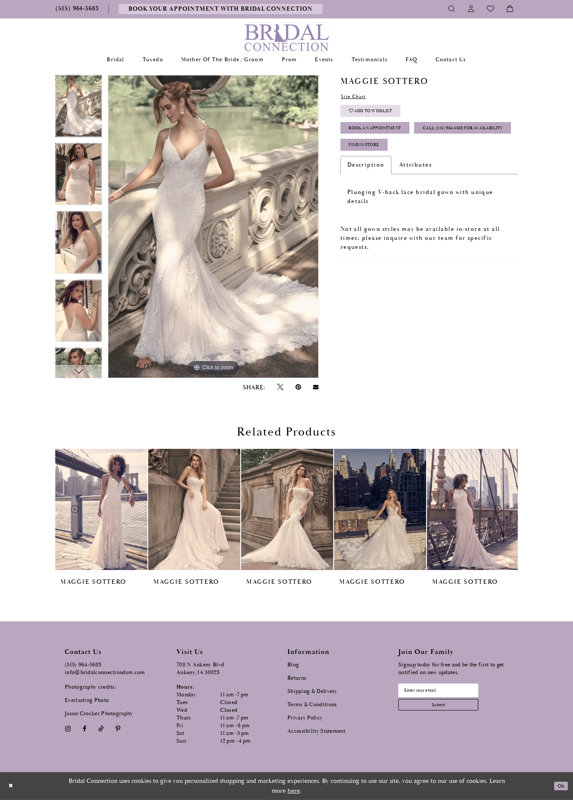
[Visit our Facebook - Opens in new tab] (84, 729)
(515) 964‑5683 (83, 665)
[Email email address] (449, 692)
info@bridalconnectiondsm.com (105, 672)
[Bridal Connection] (286, 37)
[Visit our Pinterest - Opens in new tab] (118, 729)
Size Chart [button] (357, 97)
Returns (296, 678)
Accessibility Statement (316, 731)
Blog (293, 665)
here (293, 791)
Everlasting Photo (87, 700)
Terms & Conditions (312, 704)
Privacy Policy (304, 718)
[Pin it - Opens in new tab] (298, 387)
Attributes (415, 201)
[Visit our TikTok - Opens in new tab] (101, 729)
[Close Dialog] (12, 786)
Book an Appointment (385, 137)
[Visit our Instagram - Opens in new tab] (68, 729)
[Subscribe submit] (449, 710)
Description (366, 201)
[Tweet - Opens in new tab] (280, 387)
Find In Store (371, 180)
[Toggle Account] (471, 9)
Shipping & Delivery (312, 691)
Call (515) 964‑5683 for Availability (402, 158)
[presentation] (101, 509)
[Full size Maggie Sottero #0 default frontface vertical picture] (213, 226)
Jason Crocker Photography (99, 713)
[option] (78, 109)
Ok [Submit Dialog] (559, 786)
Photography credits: (90, 687)
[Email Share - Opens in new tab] (316, 387)
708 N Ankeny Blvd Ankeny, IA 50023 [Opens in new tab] (200, 668)
